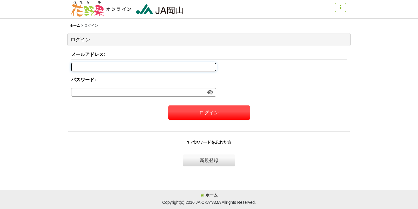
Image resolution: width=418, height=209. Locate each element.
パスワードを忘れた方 (209, 142)
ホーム (209, 195)
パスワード (82, 79)
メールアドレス (87, 54)
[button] (340, 7)
